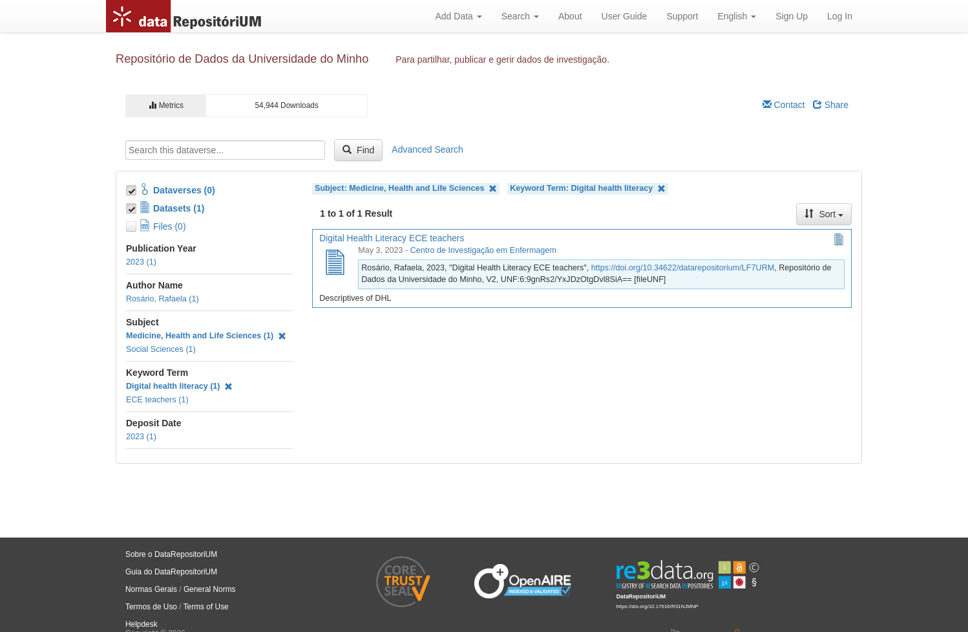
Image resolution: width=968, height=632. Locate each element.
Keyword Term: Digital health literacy (588, 188)
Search (520, 16)
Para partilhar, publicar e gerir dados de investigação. (502, 59)
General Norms (210, 589)
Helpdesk (141, 624)
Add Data (458, 16)
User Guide (624, 16)
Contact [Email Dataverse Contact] (784, 105)
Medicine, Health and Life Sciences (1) (206, 335)
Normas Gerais (151, 589)
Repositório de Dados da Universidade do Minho (242, 58)
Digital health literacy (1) (179, 386)
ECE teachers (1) (157, 399)
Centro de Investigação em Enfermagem (483, 250)
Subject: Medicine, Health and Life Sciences (406, 188)
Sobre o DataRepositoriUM (171, 554)
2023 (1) (141, 262)
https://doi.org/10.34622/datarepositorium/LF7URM (683, 267)
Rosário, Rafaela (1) (162, 298)
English (736, 16)
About (570, 16)
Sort (824, 214)
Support (682, 16)
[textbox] (225, 150)
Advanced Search (427, 149)
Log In (839, 16)
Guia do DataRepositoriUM (171, 571)
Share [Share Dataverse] (830, 105)
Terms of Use (206, 606)
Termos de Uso (151, 606)
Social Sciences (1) (161, 349)
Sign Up (791, 16)
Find (358, 150)
